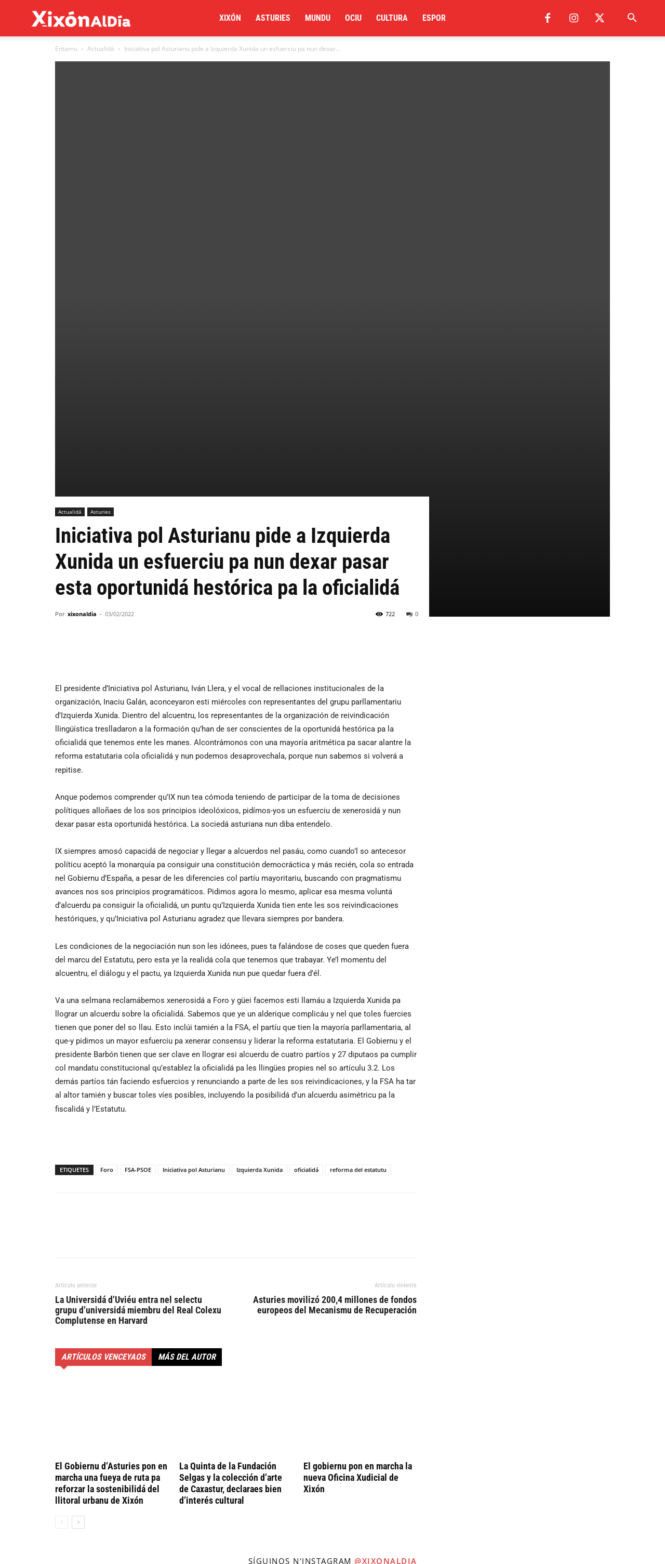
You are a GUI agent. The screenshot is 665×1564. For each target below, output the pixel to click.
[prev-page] (61, 1225)
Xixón (230, 18)
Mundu (317, 18)
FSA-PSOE (138, 873)
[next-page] (78, 1225)
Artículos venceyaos (103, 1060)
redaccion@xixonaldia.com (114, 1465)
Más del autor (187, 1060)
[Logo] (81, 18)
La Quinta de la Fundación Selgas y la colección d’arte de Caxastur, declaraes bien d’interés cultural (230, 1186)
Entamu (66, 48)
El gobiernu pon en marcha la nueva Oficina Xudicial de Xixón (357, 1180)
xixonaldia (82, 317)
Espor (434, 18)
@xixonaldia (385, 1264)
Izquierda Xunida (259, 873)
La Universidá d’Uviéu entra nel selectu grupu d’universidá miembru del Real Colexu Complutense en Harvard (138, 1013)
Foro (106, 873)
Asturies (273, 18)
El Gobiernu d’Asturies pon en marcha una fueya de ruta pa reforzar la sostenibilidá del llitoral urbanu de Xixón (111, 1186)
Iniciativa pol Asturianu (194, 873)
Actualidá (100, 48)
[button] (631, 19)
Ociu (353, 18)
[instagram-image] (55, 1332)
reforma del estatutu (358, 873)
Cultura (392, 18)
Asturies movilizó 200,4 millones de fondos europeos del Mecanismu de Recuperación (335, 1008)
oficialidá (306, 873)
